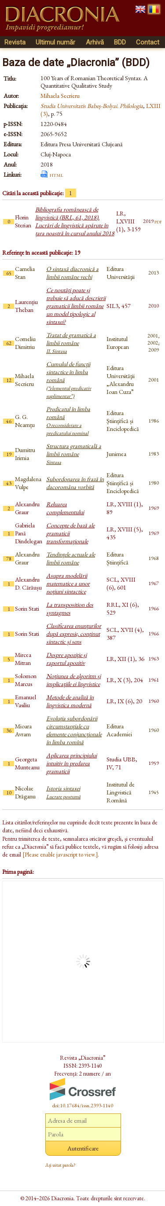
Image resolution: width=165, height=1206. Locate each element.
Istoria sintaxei (63, 792)
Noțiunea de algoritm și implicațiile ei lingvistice (73, 680)
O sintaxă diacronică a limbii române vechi (72, 273)
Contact (147, 42)
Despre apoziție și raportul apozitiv (66, 659)
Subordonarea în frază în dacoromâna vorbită (75, 483)
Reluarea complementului (65, 508)
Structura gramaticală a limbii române (73, 454)
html (56, 174)
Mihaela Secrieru (60, 96)
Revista (15, 42)
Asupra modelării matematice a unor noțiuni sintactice (68, 583)
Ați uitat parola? (60, 1165)
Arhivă (95, 42)
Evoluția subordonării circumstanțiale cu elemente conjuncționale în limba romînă (74, 730)
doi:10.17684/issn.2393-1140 (82, 1105)
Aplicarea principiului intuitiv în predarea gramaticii (71, 763)
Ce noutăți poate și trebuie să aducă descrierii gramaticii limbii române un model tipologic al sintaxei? (76, 306)
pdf (158, 221)
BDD (120, 42)
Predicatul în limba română (68, 421)
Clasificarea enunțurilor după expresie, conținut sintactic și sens (73, 634)
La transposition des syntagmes (69, 608)
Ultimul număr (55, 42)
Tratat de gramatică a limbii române (71, 343)
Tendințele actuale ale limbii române (70, 558)
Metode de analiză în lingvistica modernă (70, 701)
